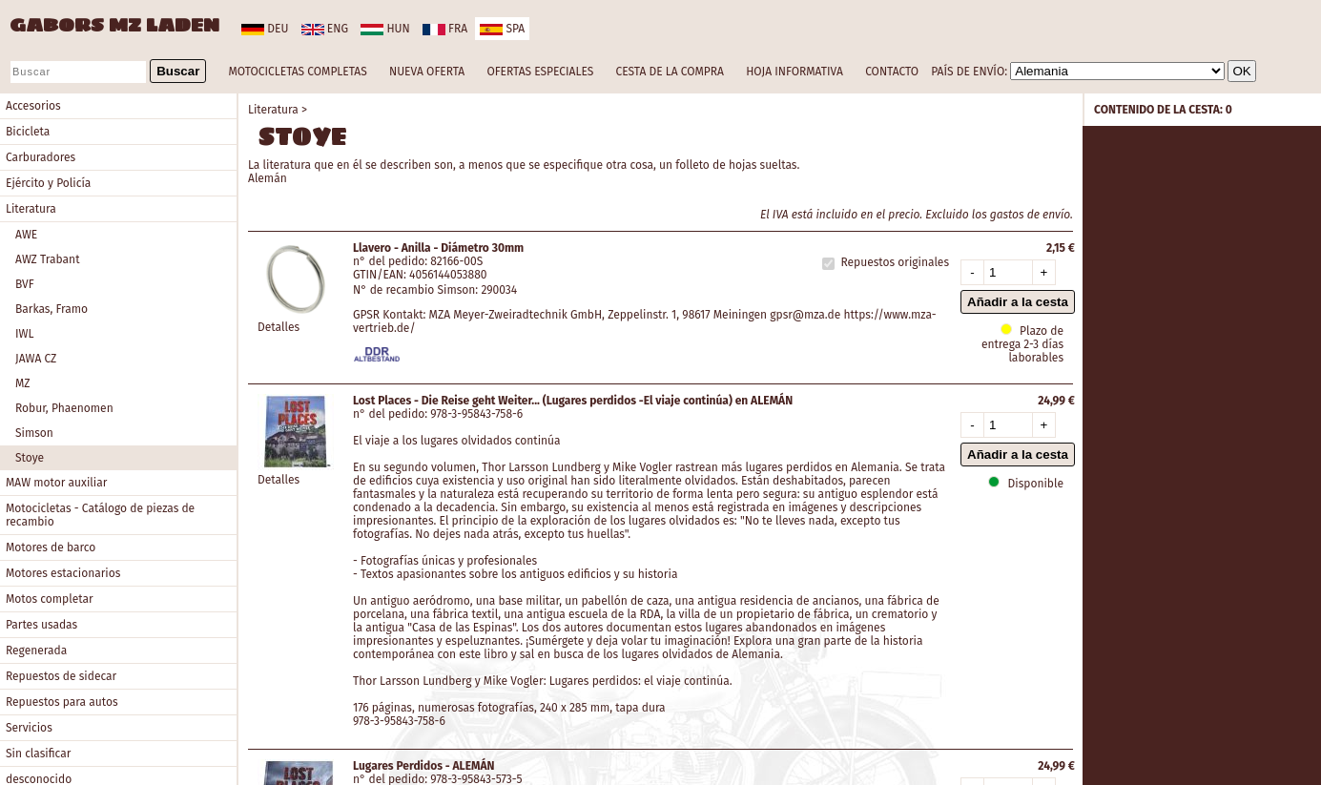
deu (264, 28)
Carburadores (40, 157)
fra (445, 28)
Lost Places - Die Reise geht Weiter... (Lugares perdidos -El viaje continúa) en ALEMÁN (573, 400)
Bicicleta (28, 131)
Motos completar (49, 599)
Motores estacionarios (63, 573)
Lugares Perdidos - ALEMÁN (424, 766)
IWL (24, 334)
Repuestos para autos (62, 702)
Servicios (29, 727)
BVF (24, 284)
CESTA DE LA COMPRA (669, 71)
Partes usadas (41, 624)
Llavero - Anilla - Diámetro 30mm (438, 248)
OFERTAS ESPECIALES (539, 71)
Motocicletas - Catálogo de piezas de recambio (100, 515)
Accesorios (33, 106)
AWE (26, 234)
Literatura (31, 209)
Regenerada (36, 650)
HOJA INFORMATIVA (794, 71)
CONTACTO (892, 71)
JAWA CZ (35, 358)
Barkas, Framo (51, 309)
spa (502, 28)
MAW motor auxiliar (56, 482)
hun (385, 28)
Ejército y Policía (48, 183)
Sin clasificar (38, 753)
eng (324, 28)
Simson (34, 433)
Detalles (278, 327)
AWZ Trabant (47, 259)
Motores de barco (50, 547)
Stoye (29, 458)
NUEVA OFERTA (426, 71)
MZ (23, 383)
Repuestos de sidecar (61, 676)
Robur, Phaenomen (64, 408)
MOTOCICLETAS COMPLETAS (298, 71)
